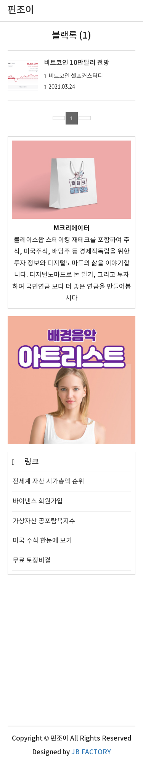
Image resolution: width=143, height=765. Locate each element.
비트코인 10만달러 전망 (76, 63)
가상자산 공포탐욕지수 (44, 521)
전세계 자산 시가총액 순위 (48, 481)
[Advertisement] (71, 654)
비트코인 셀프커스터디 (75, 76)
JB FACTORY (91, 752)
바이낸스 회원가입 (38, 501)
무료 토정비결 (32, 560)
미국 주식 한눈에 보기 (42, 541)
